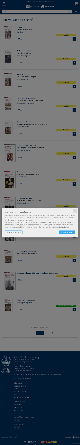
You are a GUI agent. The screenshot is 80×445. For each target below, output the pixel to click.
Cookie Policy (63, 227)
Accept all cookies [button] (67, 232)
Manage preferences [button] (14, 232)
